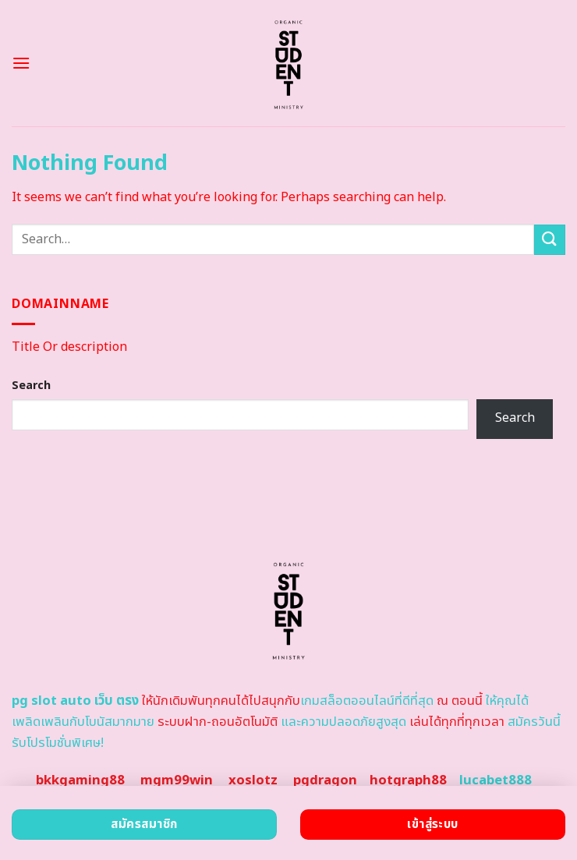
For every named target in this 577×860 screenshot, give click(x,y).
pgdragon (325, 780)
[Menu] (21, 63)
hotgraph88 (408, 780)
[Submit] (549, 240)
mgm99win (176, 780)
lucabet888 (495, 780)
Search (31, 385)
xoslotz (253, 780)
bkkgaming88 (80, 780)
